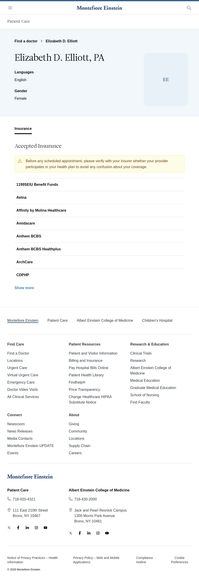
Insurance (23, 128)
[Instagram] (36, 527)
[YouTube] (45, 527)
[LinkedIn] (27, 527)
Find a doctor (26, 41)
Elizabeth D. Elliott (61, 41)
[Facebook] (18, 527)
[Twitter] (9, 527)
